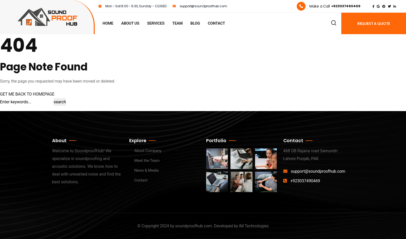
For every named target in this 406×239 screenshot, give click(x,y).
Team (177, 23)
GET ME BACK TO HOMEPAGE (27, 94)
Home (108, 23)
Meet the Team (147, 160)
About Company (148, 150)
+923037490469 (305, 180)
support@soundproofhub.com (318, 171)
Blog (195, 23)
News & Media (146, 170)
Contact (216, 23)
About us (130, 23)
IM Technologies (254, 225)
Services (155, 23)
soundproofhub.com (193, 225)
